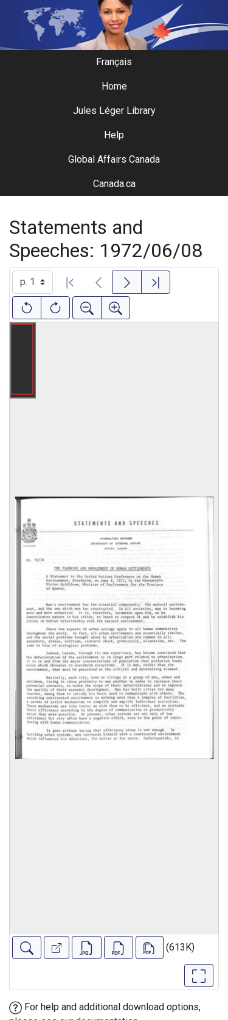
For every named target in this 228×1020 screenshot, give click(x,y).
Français (114, 62)
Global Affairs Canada (114, 159)
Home (114, 86)
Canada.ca (114, 183)
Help (114, 135)
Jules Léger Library (114, 110)
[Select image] (32, 282)
